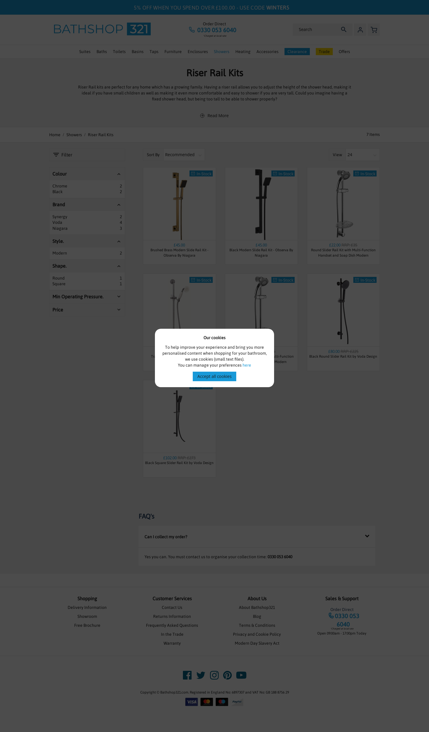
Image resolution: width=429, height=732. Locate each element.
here (247, 365)
